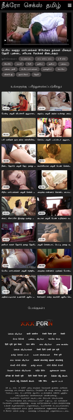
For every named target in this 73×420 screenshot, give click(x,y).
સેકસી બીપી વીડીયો (18, 365)
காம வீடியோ (45, 344)
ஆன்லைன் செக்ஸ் (58, 370)
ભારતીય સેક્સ (54, 339)
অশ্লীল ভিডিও (43, 381)
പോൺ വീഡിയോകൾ (41, 355)
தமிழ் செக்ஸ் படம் (19, 355)
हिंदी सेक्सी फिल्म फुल (37, 376)
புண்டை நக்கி (9, 69)
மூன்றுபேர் (47, 69)
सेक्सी (63, 334)
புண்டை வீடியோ (36, 339)
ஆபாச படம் (57, 381)
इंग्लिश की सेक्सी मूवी (15, 376)
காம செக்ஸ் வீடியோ (19, 360)
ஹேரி (36, 74)
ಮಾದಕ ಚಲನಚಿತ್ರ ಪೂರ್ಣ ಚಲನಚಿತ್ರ (48, 360)
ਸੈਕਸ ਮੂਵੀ (58, 355)
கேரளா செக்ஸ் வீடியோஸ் (19, 370)
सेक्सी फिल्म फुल (49, 334)
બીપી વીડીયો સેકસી (55, 365)
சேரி (29, 64)
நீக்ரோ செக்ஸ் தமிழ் (16, 411)
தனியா (40, 64)
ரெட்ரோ (61, 69)
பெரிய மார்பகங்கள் (29, 69)
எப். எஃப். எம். (44, 59)
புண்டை (64, 64)
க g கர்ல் (62, 59)
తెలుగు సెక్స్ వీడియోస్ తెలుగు (22, 381)
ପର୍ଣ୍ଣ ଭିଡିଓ (40, 370)
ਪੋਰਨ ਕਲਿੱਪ (30, 344)
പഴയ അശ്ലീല (62, 344)
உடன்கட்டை (26, 59)
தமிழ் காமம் (36, 365)
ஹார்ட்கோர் (23, 74)
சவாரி (19, 64)
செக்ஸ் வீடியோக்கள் (23, 349)
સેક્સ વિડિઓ (18, 339)
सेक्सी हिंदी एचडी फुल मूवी (48, 349)
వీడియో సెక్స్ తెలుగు (59, 376)
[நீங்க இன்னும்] (69, 5)
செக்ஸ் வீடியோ (15, 334)
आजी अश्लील (32, 334)
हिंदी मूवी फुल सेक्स (13, 344)
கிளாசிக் (7, 64)
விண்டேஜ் (8, 74)
